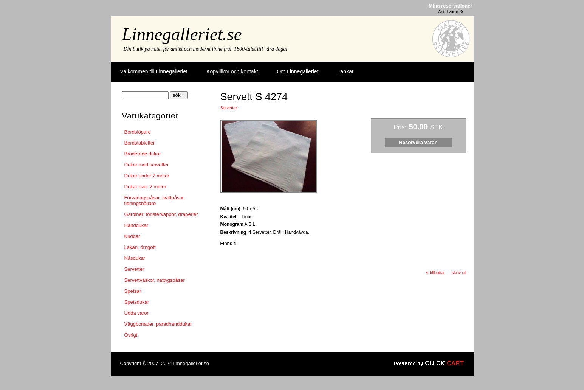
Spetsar (132, 291)
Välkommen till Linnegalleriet (154, 71)
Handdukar (136, 225)
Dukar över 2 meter (145, 187)
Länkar (346, 71)
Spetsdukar (136, 302)
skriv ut (458, 272)
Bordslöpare (137, 132)
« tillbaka (435, 272)
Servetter (134, 269)
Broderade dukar (142, 154)
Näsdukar (135, 258)
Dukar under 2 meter (146, 176)
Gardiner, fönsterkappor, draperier (161, 214)
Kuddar (132, 236)
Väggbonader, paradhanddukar (158, 324)
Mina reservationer (450, 6)
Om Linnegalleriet (298, 71)
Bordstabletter (139, 143)
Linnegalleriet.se (182, 34)
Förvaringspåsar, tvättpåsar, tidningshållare (154, 200)
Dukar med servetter (146, 165)
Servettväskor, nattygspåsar (154, 280)
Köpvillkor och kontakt (232, 71)
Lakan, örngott (140, 247)
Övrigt (131, 335)
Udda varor (136, 313)
